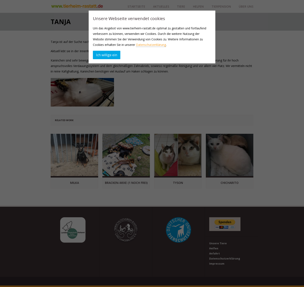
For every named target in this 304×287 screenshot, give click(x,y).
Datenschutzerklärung (151, 45)
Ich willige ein (106, 55)
